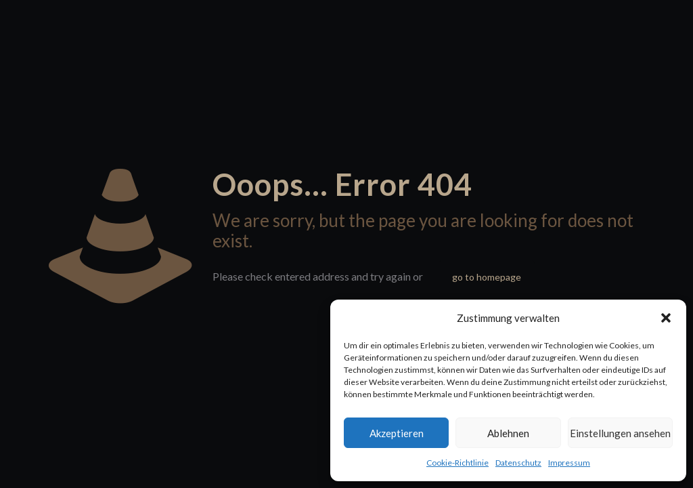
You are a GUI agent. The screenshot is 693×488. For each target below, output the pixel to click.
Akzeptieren (397, 433)
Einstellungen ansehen (620, 433)
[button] (666, 318)
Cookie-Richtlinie (457, 463)
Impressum (569, 463)
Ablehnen (508, 433)
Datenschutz (518, 463)
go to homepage (486, 277)
